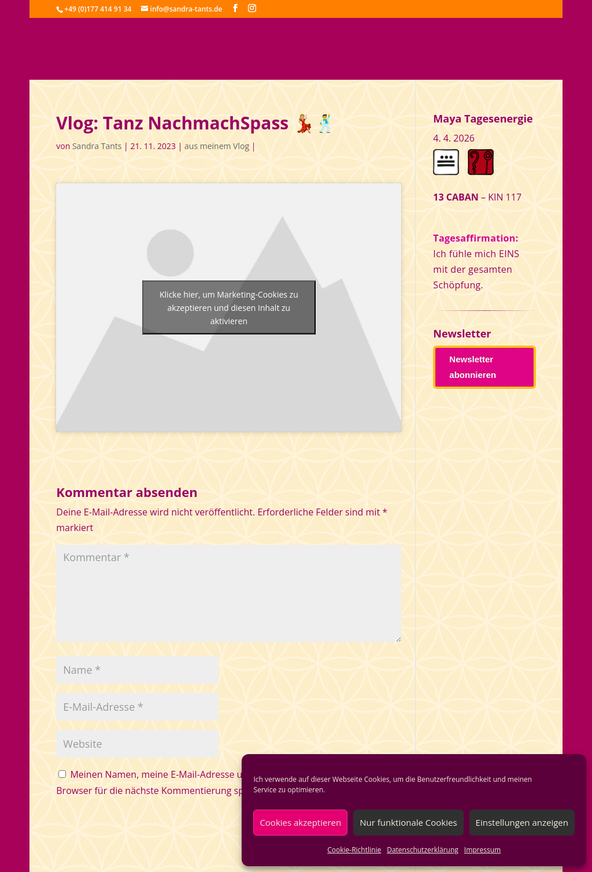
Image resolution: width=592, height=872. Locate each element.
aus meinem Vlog (216, 145)
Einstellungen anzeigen (522, 822)
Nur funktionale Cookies (408, 822)
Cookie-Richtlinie (354, 850)
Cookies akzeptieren (300, 822)
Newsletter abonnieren (472, 367)
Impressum (482, 850)
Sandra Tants (96, 145)
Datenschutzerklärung (422, 850)
